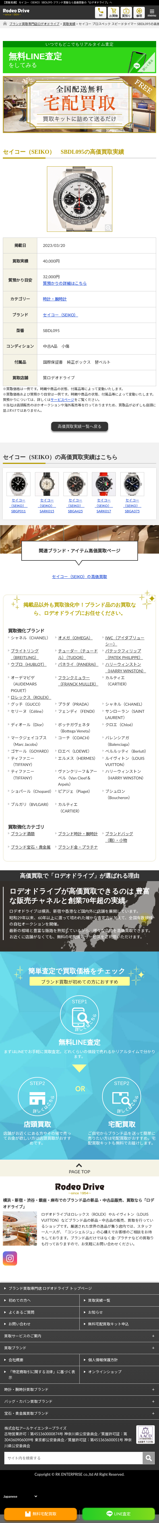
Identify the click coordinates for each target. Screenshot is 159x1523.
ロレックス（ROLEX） (31, 697)
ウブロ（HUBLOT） (29, 664)
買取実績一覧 (99, 1329)
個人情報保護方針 (103, 1388)
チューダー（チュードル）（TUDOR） (78, 654)
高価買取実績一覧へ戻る (80, 426)
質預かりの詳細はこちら (65, 283)
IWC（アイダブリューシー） (124, 640)
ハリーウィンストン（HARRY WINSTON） (125, 667)
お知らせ (95, 1340)
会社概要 (16, 1388)
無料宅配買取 (44, 1513)
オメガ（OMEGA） (75, 637)
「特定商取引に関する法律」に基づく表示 (42, 1403)
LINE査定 (122, 1513)
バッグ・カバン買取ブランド (28, 1430)
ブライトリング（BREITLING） (25, 654)
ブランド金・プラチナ (78, 847)
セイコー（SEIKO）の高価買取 (79, 576)
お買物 (113, 12)
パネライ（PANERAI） (78, 664)
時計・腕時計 (55, 298)
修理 (139, 12)
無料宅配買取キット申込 (108, 1352)
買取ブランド (15, 1376)
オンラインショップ (104, 1400)
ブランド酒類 (23, 833)
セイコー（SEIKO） (60, 314)
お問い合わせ (20, 1352)
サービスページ (62, 400)
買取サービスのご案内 (22, 1364)
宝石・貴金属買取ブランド (26, 1442)
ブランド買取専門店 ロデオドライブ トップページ (50, 1317)
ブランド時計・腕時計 (78, 833)
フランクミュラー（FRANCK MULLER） (78, 680)
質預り (126, 12)
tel (100, 12)
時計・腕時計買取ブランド (26, 1418)
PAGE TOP (79, 1200)
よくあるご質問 (21, 1340)
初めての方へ (20, 1329)
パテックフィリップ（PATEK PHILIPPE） (124, 654)
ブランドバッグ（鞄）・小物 (119, 836)
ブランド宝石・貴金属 (31, 847)
